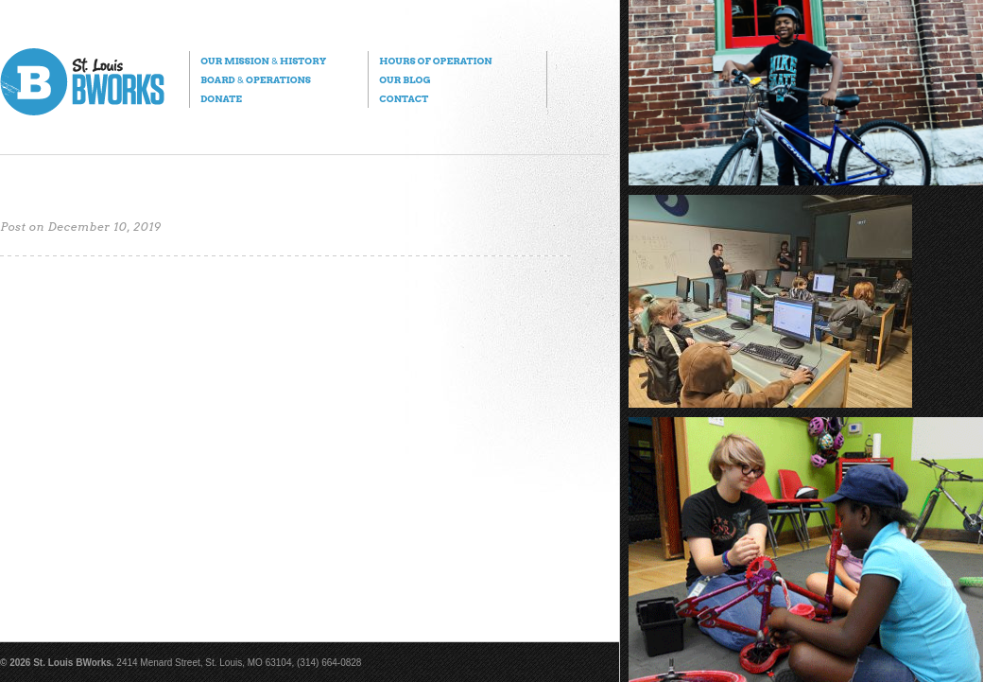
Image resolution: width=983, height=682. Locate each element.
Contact (403, 98)
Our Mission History (263, 60)
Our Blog (404, 79)
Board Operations (255, 79)
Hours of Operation (435, 60)
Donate (221, 98)
